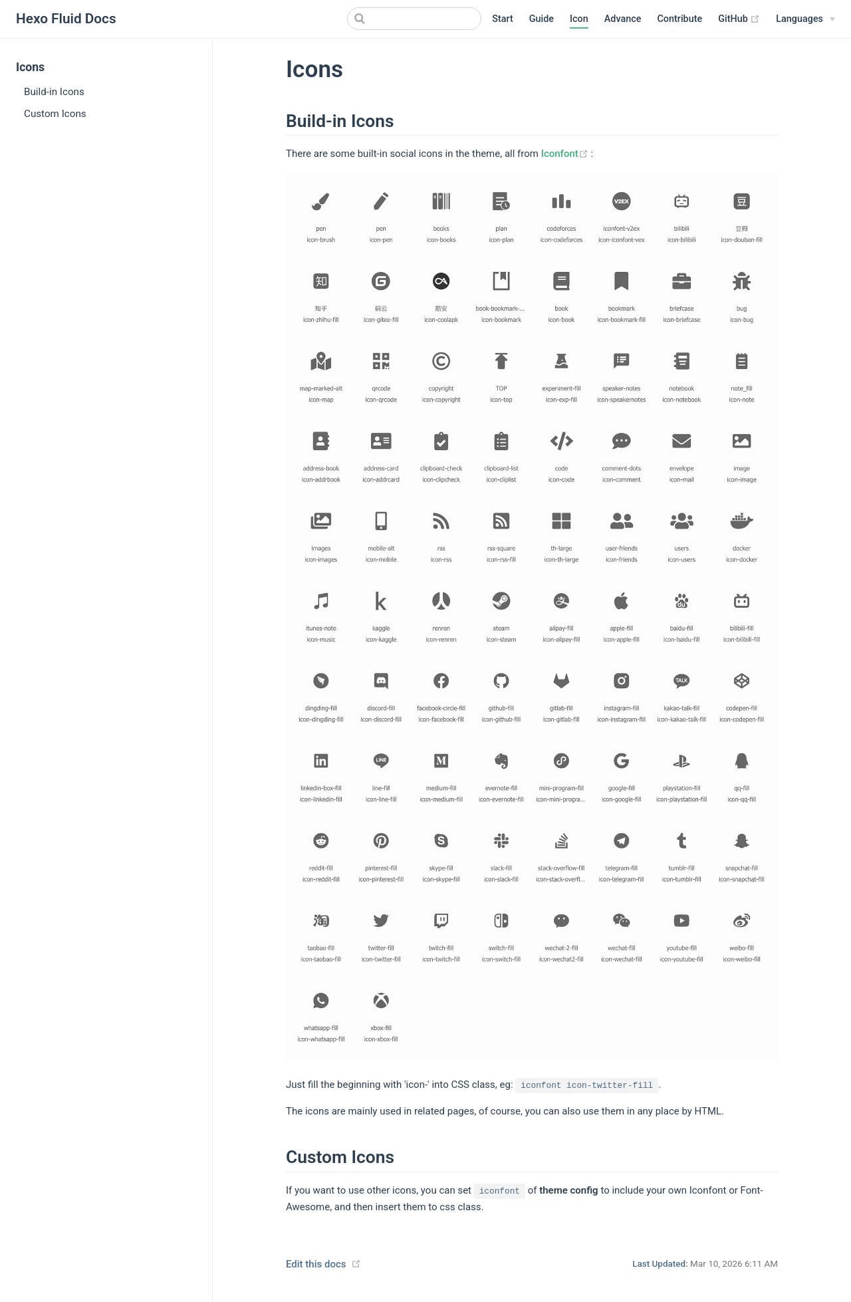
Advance (623, 19)
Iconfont (566, 154)
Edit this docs (316, 1264)
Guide (541, 19)
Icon (579, 19)
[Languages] (805, 19)
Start (502, 19)
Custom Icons (55, 114)
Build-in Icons (54, 92)
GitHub (739, 19)
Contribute (679, 19)
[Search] (414, 18)
